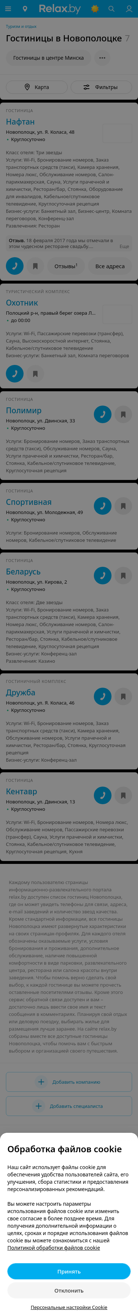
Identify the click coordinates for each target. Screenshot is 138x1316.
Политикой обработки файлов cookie (53, 1247)
